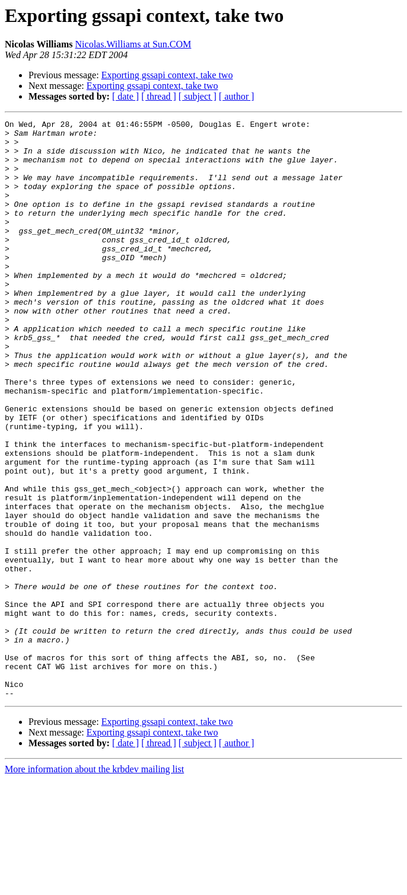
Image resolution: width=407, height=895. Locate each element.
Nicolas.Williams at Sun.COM (133, 44)
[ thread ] (158, 96)
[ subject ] (198, 96)
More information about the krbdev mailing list (94, 885)
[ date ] (125, 96)
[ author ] (237, 96)
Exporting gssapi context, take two (167, 75)
